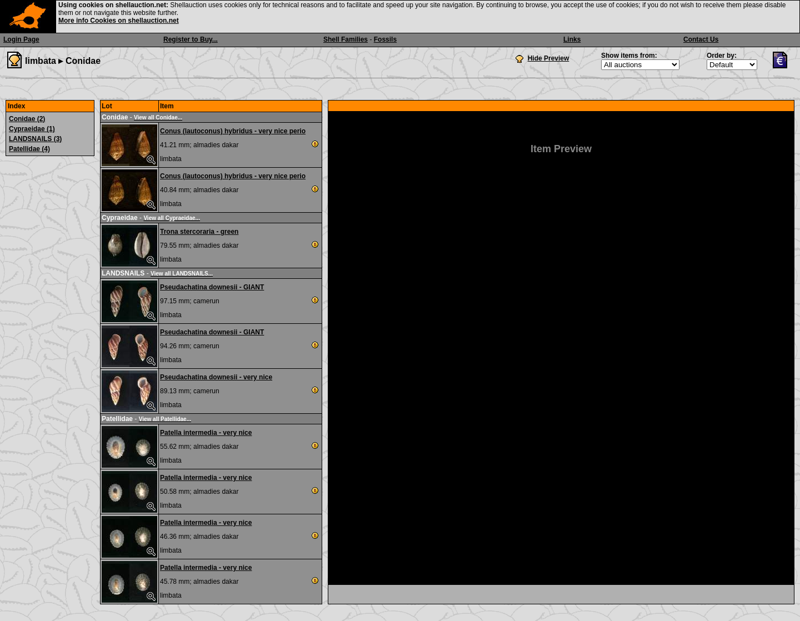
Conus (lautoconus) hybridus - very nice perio (233, 131)
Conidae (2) (27, 119)
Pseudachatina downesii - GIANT (212, 287)
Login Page (21, 39)
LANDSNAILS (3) (35, 139)
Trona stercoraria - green (199, 232)
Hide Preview (548, 58)
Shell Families (345, 39)
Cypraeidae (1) (32, 129)
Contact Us (700, 39)
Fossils (385, 39)
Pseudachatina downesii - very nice (216, 377)
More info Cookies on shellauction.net (118, 20)
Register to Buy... (190, 39)
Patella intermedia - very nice (206, 433)
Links (572, 39)
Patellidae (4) (29, 149)
